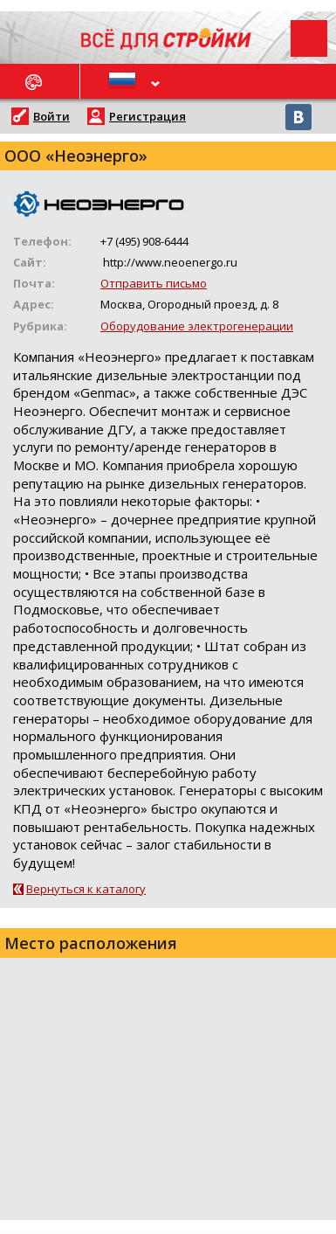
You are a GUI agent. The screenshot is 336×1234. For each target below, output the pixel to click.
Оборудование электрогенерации (196, 326)
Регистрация (147, 116)
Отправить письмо (153, 283)
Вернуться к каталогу (86, 889)
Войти (51, 116)
